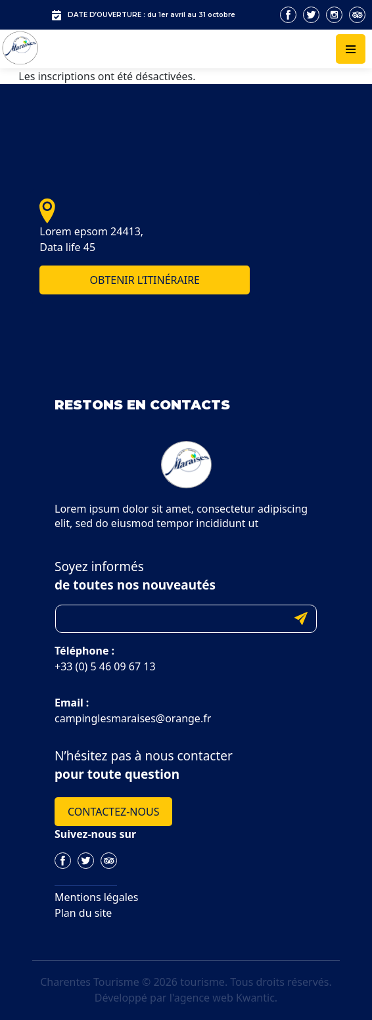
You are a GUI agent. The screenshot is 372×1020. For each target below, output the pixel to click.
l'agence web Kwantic (222, 997)
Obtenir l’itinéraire (144, 280)
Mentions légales (97, 897)
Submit (301, 618)
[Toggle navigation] (350, 49)
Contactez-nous (113, 811)
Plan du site (83, 913)
